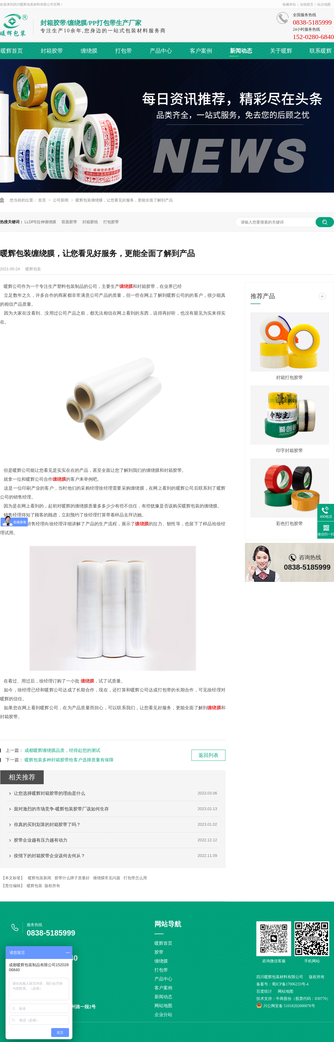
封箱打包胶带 (289, 377)
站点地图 (324, 4)
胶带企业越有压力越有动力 (40, 840)
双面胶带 (69, 222)
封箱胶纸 (90, 222)
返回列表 (208, 755)
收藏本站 (289, 4)
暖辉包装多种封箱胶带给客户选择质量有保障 (69, 759)
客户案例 (201, 51)
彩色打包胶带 (289, 523)
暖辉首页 (12, 51)
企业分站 (163, 1014)
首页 (42, 200)
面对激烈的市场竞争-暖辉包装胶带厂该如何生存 (61, 809)
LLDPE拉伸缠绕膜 (40, 222)
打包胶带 (111, 222)
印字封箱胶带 (289, 450)
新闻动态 (241, 51)
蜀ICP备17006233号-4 (290, 984)
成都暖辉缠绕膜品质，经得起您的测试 (62, 750)
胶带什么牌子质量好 (72, 878)
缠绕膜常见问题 (106, 878)
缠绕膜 (89, 51)
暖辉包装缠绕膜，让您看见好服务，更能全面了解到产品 (124, 200)
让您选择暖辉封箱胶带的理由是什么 (49, 793)
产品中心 (161, 51)
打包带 (123, 51)
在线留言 (306, 4)
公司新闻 (61, 200)
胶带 (158, 952)
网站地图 (163, 1005)
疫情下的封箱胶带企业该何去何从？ (49, 855)
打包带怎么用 (135, 878)
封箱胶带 (52, 51)
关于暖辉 (281, 51)
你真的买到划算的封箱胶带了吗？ (47, 824)
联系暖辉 (321, 51)
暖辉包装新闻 (39, 878)
